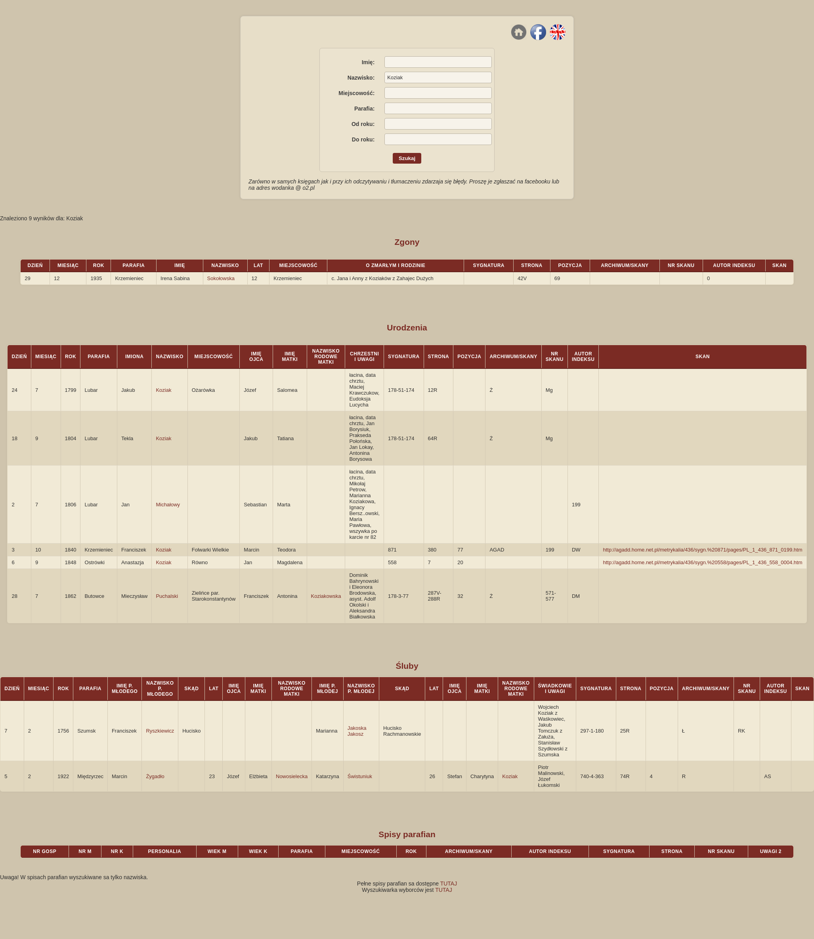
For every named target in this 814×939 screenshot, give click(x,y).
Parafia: (364, 108)
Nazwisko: (361, 77)
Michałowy (168, 505)
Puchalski (167, 596)
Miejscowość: (356, 93)
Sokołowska (221, 278)
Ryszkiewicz (160, 731)
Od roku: (363, 124)
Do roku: (363, 139)
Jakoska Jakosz (357, 731)
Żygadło (155, 776)
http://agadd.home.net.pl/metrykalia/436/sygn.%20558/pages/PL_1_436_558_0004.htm (702, 562)
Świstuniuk (360, 776)
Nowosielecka (292, 776)
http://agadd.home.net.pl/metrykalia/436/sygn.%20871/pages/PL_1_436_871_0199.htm (702, 550)
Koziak (163, 390)
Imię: (368, 62)
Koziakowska (326, 596)
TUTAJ (448, 883)
